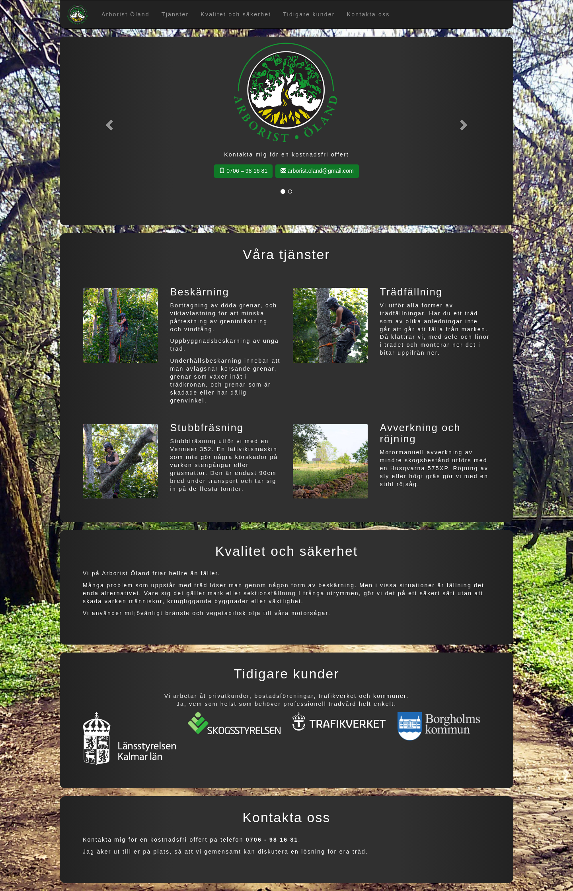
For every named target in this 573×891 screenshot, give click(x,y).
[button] (108, 122)
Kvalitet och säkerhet (236, 14)
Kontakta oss (368, 14)
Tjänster (175, 14)
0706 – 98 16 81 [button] (243, 171)
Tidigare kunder (309, 14)
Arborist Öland (125, 14)
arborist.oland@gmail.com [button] (317, 171)
